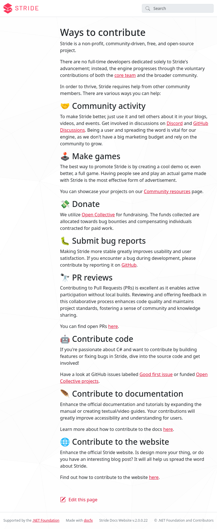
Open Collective (98, 214)
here (113, 326)
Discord (175, 123)
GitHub (128, 265)
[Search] (178, 8)
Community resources (167, 191)
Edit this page (83, 499)
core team (125, 75)
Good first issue (156, 374)
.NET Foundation (45, 520)
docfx (88, 520)
